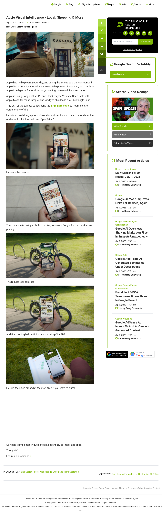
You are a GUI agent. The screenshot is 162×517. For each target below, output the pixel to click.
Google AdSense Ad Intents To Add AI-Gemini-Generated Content (132, 347)
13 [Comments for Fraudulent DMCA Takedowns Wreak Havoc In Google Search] (118, 329)
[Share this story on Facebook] (102, 22)
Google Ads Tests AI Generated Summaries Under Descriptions (129, 283)
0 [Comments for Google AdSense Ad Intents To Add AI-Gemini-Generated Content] (117, 359)
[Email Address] (125, 42)
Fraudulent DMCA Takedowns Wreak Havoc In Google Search (131, 316)
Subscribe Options (132, 49)
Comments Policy (135, 488)
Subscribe (146, 41)
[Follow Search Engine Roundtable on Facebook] (125, 33)
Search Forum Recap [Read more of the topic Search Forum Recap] (125, 189)
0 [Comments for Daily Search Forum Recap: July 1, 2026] (117, 205)
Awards (115, 488)
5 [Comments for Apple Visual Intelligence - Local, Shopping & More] (29, 22)
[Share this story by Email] (102, 62)
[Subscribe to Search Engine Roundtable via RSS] (150, 33)
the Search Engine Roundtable (51, 499)
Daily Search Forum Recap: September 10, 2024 (135, 474)
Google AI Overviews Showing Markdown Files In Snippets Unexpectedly (131, 253)
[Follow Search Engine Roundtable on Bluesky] (138, 33)
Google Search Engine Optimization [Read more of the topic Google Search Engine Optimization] (126, 244)
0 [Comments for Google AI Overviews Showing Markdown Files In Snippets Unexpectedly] (117, 265)
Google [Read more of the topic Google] (118, 216)
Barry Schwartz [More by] (43, 23)
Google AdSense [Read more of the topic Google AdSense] (123, 339)
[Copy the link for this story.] (102, 70)
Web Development (90, 502)
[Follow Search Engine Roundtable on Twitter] (131, 33)
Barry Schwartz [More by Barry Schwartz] (132, 205)
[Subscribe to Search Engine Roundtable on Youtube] (144, 33)
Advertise (148, 488)
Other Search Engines (27, 27)
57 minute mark (60, 105)
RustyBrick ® (72, 502)
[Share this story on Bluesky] (102, 54)
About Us (123, 488)
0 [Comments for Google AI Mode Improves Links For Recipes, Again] (117, 231)
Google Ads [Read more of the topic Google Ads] (121, 275)
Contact (156, 488)
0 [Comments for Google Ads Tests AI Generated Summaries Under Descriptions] (117, 295)
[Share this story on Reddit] (102, 38)
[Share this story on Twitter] (102, 30)
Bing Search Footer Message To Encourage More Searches (50, 471)
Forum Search (105, 488)
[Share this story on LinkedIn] (102, 46)
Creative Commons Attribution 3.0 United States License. (78, 506)
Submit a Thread (90, 488)
